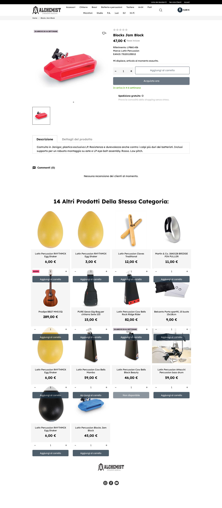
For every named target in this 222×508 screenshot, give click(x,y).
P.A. (109, 13)
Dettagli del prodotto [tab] (77, 139)
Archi (140, 7)
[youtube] (117, 483)
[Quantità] (123, 71)
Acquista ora (151, 81)
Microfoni (87, 13)
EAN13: (117, 54)
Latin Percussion (130, 50)
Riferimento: (119, 47)
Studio (100, 13)
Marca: (117, 50)
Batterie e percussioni (111, 7)
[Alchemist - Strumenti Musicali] (44, 10)
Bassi (94, 7)
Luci (117, 13)
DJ (124, 13)
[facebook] (111, 483)
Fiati (150, 7)
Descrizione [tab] (45, 139)
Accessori (70, 7)
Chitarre (83, 7)
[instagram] (105, 483)
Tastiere (130, 7)
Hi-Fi (132, 13)
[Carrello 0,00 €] (184, 9)
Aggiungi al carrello (162, 70)
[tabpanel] (70, 67)
